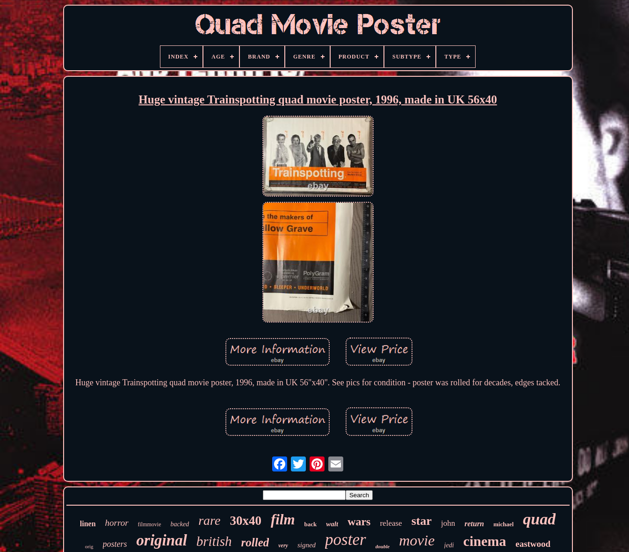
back (310, 524)
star (422, 521)
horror (117, 523)
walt (332, 524)
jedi (449, 545)
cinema (484, 541)
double (383, 546)
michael (503, 524)
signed (306, 545)
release (391, 523)
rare (209, 520)
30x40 (245, 521)
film (283, 519)
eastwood (532, 544)
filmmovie (149, 524)
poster (345, 539)
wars (358, 521)
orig (89, 546)
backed (180, 524)
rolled (255, 542)
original (162, 540)
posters (115, 544)
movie (416, 540)
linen (88, 524)
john (448, 523)
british (214, 541)
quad (539, 519)
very (283, 545)
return (474, 524)
